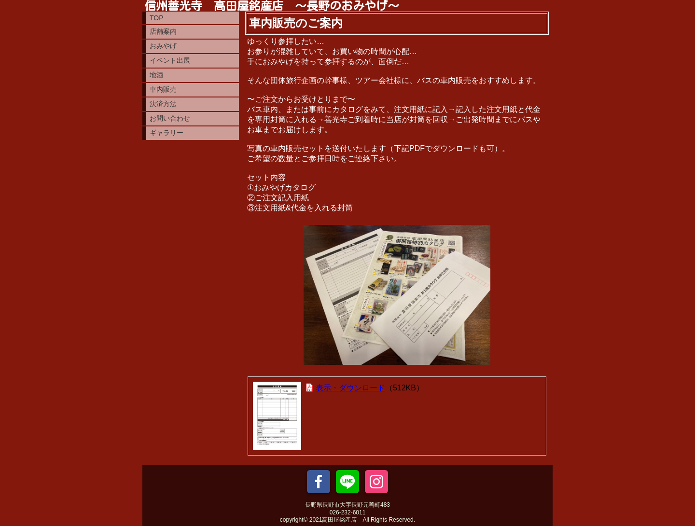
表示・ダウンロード (350, 388)
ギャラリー (166, 133)
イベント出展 (170, 60)
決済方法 (163, 104)
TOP (157, 18)
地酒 (156, 75)
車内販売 (163, 89)
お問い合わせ (170, 118)
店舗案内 (163, 31)
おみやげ (163, 46)
